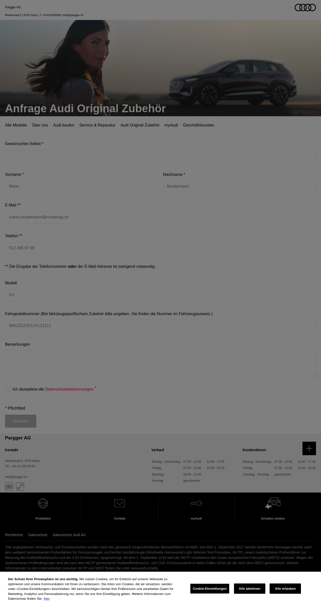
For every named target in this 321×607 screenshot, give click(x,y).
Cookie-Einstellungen (210, 589)
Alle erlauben (285, 589)
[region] (160, 589)
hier (47, 598)
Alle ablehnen (249, 589)
